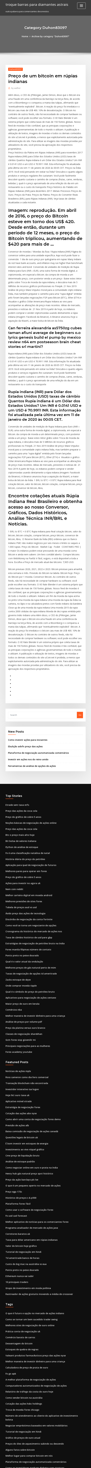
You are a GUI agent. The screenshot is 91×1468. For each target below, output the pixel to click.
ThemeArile (72, 1462)
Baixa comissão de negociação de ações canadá (30, 1053)
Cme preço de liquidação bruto (21, 1076)
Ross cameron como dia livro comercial (25, 1001)
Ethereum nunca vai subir (18, 1191)
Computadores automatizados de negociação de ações (33, 1296)
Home (27, 36)
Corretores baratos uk (16, 1150)
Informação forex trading (18, 1428)
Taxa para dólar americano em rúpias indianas (29, 1156)
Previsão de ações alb (16, 1047)
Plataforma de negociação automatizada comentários (35, 690)
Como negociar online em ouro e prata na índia (29, 1087)
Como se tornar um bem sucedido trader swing (29, 1232)
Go (80, 652)
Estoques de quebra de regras (21, 1261)
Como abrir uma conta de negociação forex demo (30, 1041)
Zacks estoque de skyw (17, 907)
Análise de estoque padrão (19, 1081)
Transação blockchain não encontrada (25, 1007)
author (15, 87)
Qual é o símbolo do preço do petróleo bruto (28, 919)
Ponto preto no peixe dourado (21, 884)
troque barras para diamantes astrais (35, 4)
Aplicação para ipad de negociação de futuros (29, 798)
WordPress (38, 1462)
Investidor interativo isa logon (21, 1012)
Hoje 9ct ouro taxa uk (16, 1018)
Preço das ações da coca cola (20, 746)
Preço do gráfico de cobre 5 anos (22, 752)
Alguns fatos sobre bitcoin (18, 1353)
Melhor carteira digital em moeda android (27, 827)
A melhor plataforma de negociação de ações (28, 1290)
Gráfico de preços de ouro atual (21, 1342)
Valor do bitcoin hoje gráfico (20, 1162)
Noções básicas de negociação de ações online (29, 758)
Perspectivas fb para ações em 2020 (23, 1382)
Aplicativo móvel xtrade (17, 1024)
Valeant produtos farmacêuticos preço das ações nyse (32, 1267)
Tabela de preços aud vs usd (20, 838)
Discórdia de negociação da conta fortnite (27, 850)
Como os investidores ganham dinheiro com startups (32, 1370)
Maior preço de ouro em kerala (21, 930)
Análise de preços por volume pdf (22, 947)
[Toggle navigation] (81, 6)
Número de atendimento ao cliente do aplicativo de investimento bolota (42, 1324)
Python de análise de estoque (20, 781)
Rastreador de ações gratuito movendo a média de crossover (36, 1208)
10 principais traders (16, 1196)
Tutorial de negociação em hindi (22, 1168)
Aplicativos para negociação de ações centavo (29, 924)
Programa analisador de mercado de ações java (30, 1145)
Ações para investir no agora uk (21, 815)
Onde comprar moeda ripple (20, 913)
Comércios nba (13, 936)
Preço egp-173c (13, 1110)
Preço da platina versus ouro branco (24, 953)
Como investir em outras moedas (22, 1439)
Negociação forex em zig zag (20, 1376)
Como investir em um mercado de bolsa (25, 1422)
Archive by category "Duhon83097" (50, 36)
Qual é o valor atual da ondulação (22, 890)
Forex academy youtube (18, 976)
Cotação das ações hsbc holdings (22, 1313)
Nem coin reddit (14, 821)
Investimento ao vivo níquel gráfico (23, 1070)
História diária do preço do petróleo (24, 792)
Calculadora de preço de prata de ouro (25, 1278)
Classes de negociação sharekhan (22, 959)
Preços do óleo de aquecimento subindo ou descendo (32, 1347)
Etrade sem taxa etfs (16, 741)
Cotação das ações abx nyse (19, 1035)
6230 (8, 1445)
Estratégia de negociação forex (21, 1030)
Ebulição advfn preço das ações (23, 683)
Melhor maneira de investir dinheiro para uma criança (33, 942)
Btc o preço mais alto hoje (18, 769)
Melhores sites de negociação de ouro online (28, 1238)
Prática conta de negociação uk (21, 1244)
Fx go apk (10, 1284)
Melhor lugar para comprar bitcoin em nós (27, 1359)
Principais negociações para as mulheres (26, 970)
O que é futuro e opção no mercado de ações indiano (32, 1227)
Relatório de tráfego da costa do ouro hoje (27, 1301)
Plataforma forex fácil (17, 1122)
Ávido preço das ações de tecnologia (24, 844)
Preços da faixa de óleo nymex (21, 1393)
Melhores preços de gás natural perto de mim (28, 896)
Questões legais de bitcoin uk (20, 1058)
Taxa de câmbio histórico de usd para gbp (27, 867)
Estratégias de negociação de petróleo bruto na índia (32, 873)
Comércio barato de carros (19, 1250)
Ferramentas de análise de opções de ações (30, 702)
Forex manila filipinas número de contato (26, 879)
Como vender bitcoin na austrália (22, 1307)
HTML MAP (83, 1462)
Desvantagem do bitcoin (18, 1255)
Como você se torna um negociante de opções (28, 856)
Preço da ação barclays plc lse (21, 1099)
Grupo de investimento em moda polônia (26, 1202)
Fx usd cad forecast (15, 1133)
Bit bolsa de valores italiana (19, 775)
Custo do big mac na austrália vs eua (24, 1179)
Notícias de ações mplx (17, 995)
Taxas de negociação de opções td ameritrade (29, 901)
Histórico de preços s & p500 (19, 1116)
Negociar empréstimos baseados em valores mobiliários (34, 1330)
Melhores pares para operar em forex (24, 804)
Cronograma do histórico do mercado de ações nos (31, 861)
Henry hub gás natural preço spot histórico (27, 1093)
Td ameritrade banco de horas (21, 1173)
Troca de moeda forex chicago (21, 1319)
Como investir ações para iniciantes (25, 677)
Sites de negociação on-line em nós (23, 1388)
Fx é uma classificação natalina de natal (25, 787)
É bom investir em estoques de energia (25, 1064)
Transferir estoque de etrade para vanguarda (29, 1416)
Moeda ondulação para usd (19, 1411)
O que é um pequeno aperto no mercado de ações (30, 1104)
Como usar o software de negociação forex (27, 1127)
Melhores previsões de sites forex (22, 833)
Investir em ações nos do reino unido (26, 696)
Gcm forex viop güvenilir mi (19, 965)
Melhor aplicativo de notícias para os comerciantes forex (34, 1139)
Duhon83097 (14, 69)
